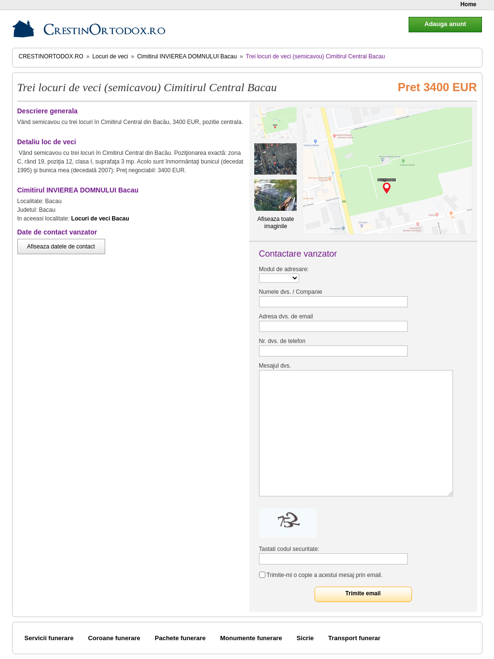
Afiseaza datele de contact (61, 246)
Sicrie (305, 638)
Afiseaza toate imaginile (275, 223)
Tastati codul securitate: (289, 549)
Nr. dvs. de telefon (282, 341)
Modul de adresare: (284, 269)
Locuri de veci (110, 56)
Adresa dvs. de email (286, 316)
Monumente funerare (251, 638)
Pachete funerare (180, 638)
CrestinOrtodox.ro (51, 56)
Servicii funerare (49, 638)
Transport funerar (354, 638)
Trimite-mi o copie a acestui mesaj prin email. (325, 575)
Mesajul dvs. (275, 365)
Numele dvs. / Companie (290, 291)
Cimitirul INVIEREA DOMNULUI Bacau (187, 56)
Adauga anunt (445, 23)
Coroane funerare (114, 638)
